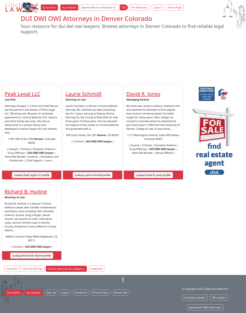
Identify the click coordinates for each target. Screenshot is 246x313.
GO (124, 7)
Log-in (157, 7)
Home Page (175, 7)
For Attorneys (139, 7)
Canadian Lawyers (195, 297)
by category (69, 7)
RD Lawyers (219, 297)
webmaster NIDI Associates (205, 307)
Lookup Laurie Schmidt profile (92, 175)
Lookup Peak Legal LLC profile (31, 175)
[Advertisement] (123, 59)
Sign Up (51, 292)
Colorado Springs (32, 269)
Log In (65, 292)
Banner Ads (120, 292)
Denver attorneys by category (65, 269)
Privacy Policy (100, 292)
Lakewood (96, 269)
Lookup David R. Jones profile (153, 175)
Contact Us (80, 292)
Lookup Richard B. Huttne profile (31, 255)
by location (49, 7)
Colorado (11, 269)
